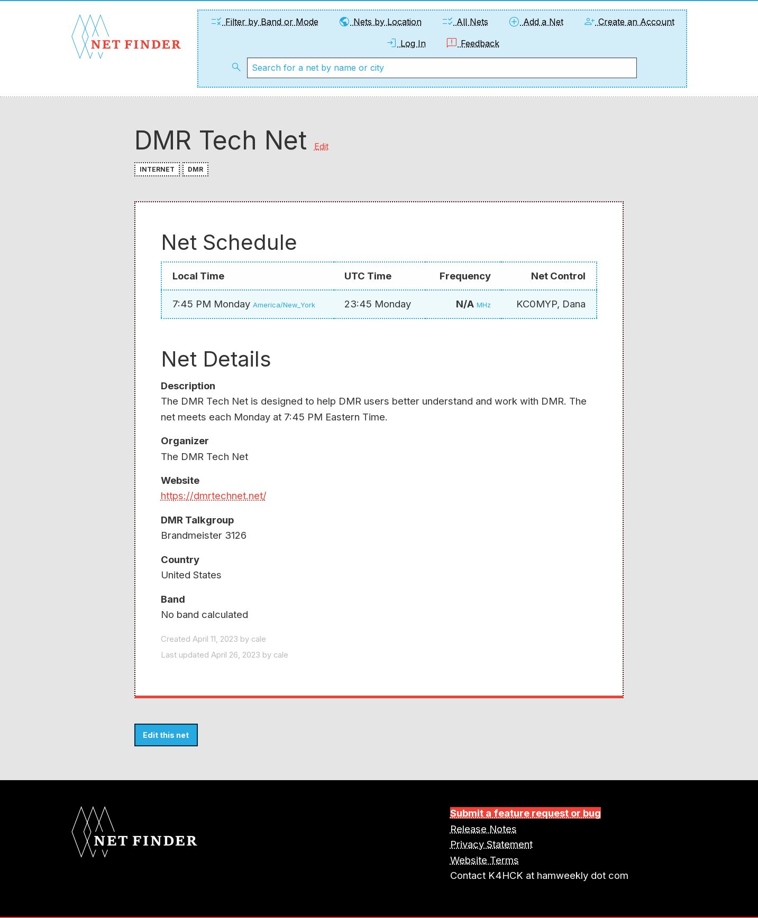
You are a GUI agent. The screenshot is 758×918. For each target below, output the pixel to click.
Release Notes (483, 829)
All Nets (464, 21)
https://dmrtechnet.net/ (214, 495)
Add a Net (535, 21)
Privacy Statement (491, 844)
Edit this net (166, 734)
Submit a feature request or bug (525, 813)
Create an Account (628, 21)
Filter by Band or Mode (264, 21)
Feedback (472, 43)
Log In (405, 43)
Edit (321, 146)
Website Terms (484, 860)
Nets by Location (380, 21)
